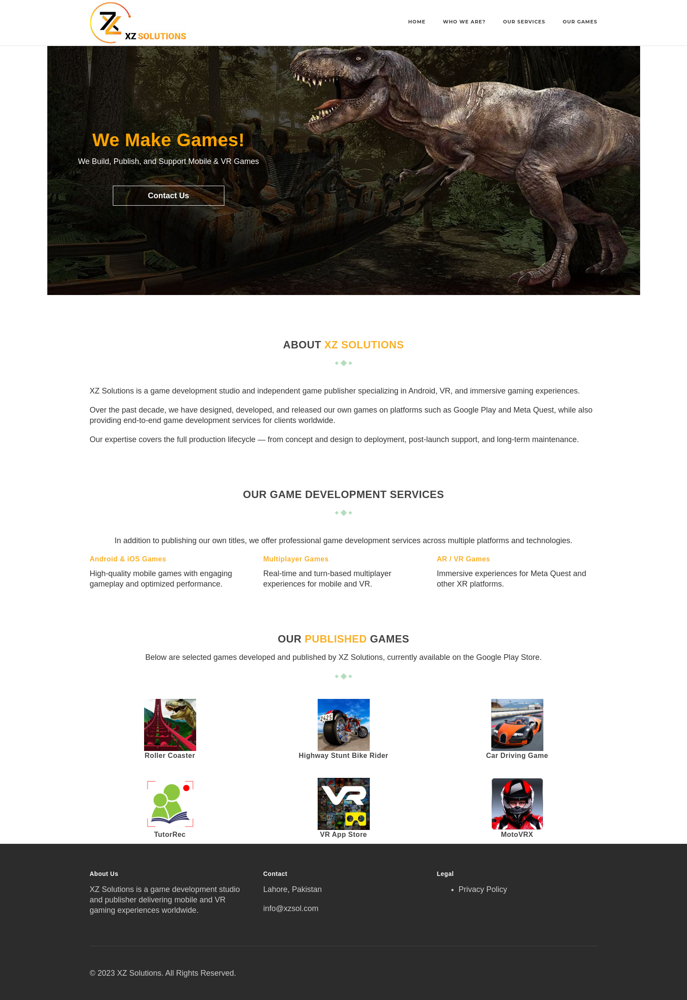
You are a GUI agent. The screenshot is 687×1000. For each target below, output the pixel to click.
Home (416, 22)
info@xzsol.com (291, 908)
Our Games (580, 22)
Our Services (524, 22)
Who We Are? (464, 22)
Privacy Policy (483, 889)
